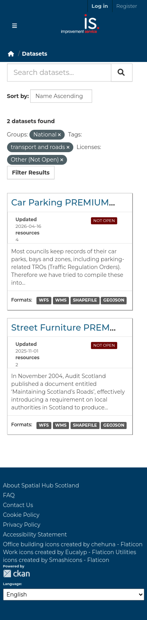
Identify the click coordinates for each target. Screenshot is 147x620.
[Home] (11, 53)
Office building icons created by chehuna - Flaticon (73, 544)
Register (126, 6)
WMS (61, 300)
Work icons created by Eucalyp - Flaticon (58, 552)
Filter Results (31, 172)
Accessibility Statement (35, 534)
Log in (100, 6)
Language (12, 584)
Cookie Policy (21, 514)
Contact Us (18, 505)
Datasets (34, 53)
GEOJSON (114, 300)
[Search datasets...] (59, 73)
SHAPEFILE (85, 300)
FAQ (9, 495)
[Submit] (121, 73)
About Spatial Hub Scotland (41, 485)
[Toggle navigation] (14, 26)
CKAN (16, 573)
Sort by (17, 96)
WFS (44, 300)
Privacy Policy (21, 524)
